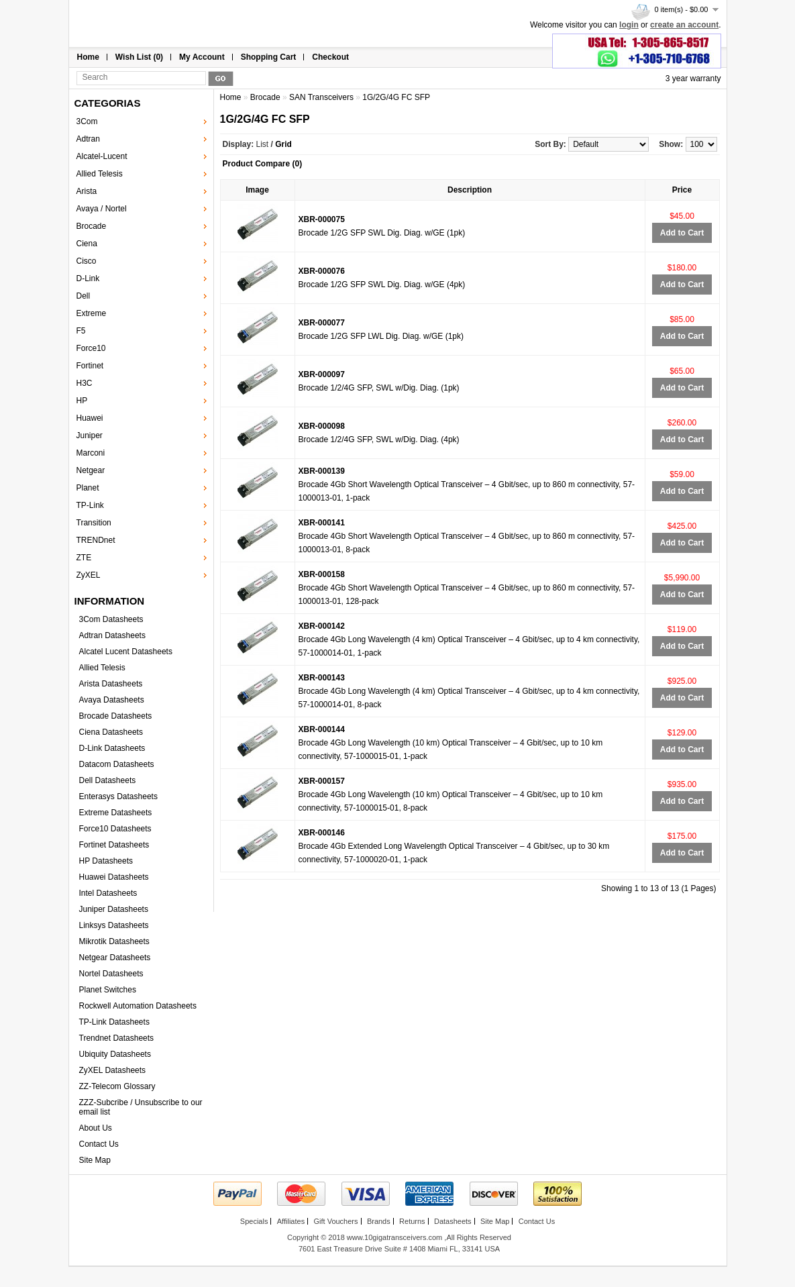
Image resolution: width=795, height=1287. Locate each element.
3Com (87, 121)
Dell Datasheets (107, 780)
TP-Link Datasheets (114, 1022)
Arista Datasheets (111, 683)
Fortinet (90, 365)
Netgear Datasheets (115, 957)
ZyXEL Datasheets (112, 1070)
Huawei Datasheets (114, 877)
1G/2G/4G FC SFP (396, 97)
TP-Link (90, 505)
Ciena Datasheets (111, 732)
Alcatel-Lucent (101, 156)
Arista (86, 191)
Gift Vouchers (335, 1221)
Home (88, 57)
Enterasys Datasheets (118, 796)
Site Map (95, 1160)
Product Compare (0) (263, 163)
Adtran (88, 139)
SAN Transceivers (321, 97)
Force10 (91, 348)
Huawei (89, 418)
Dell (83, 296)
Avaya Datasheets (111, 700)
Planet (87, 488)
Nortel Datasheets (111, 973)
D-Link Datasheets (112, 748)
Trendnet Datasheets (116, 1038)
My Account (202, 57)
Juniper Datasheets (113, 909)
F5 (81, 331)
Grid (283, 144)
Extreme (91, 313)
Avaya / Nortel (101, 208)
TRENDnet (95, 540)
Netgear (90, 470)
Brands (378, 1221)
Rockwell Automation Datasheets (138, 1006)
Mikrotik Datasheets (114, 941)
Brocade (91, 226)
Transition (93, 522)
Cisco (86, 261)
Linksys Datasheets (114, 925)
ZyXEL (88, 575)
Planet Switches (107, 989)
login (629, 25)
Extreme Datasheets (115, 812)
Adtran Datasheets (112, 635)
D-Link (88, 278)
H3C (84, 383)
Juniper (89, 435)
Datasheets (453, 1221)
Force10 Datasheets (115, 828)
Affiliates (291, 1221)
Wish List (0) (139, 57)
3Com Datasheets (111, 619)
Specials (254, 1221)
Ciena (86, 243)
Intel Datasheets (108, 893)
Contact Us (99, 1144)
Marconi (90, 453)
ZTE (84, 557)
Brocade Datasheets (115, 716)
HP (82, 400)
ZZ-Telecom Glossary (117, 1086)
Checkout (330, 57)
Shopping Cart (269, 57)
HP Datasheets (106, 861)
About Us (95, 1128)
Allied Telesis (99, 173)
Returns (412, 1221)
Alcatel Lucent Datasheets (125, 651)
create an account (684, 25)
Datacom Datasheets (116, 764)
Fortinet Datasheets (114, 845)
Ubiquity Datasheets (115, 1054)
